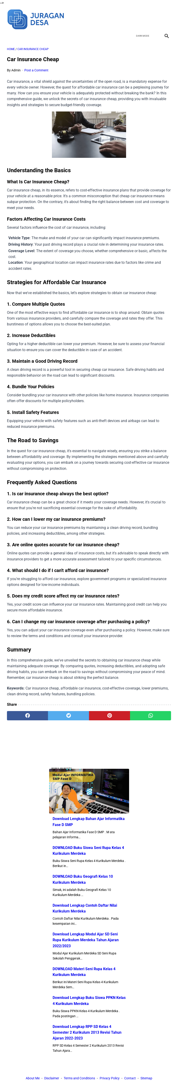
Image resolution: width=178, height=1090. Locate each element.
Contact (130, 1078)
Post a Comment (36, 70)
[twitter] (144, 19)
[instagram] (166, 19)
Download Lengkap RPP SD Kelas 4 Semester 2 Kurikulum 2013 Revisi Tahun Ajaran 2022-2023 (87, 1032)
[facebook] (133, 19)
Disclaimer (51, 1078)
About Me (33, 1078)
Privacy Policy (110, 1078)
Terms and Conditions (79, 1078)
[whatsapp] (150, 715)
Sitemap (146, 1078)
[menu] (10, 36)
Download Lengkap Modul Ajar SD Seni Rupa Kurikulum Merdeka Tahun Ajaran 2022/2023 (86, 940)
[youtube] (155, 19)
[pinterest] (109, 715)
